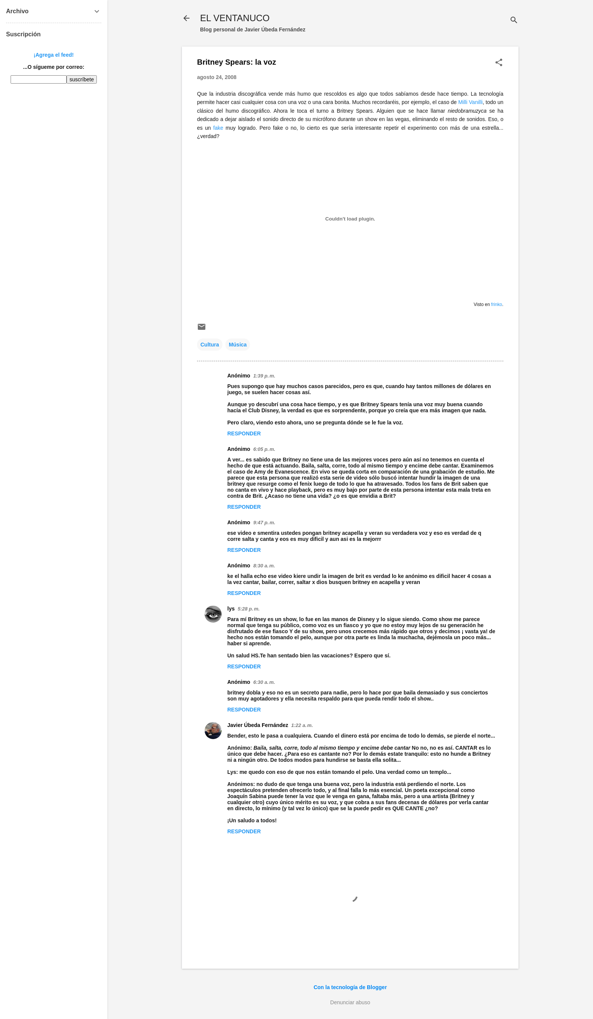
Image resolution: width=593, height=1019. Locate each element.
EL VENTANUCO (235, 18)
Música (238, 345)
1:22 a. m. (302, 725)
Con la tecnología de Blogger (350, 987)
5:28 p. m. (248, 609)
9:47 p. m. (264, 522)
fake (218, 128)
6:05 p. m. (264, 449)
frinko (496, 304)
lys (230, 609)
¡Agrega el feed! (54, 55)
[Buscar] (513, 20)
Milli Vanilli (470, 102)
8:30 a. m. (264, 566)
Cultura (209, 345)
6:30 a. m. (264, 682)
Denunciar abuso (350, 1002)
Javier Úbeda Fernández (257, 725)
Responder (244, 433)
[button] (498, 63)
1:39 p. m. (264, 376)
